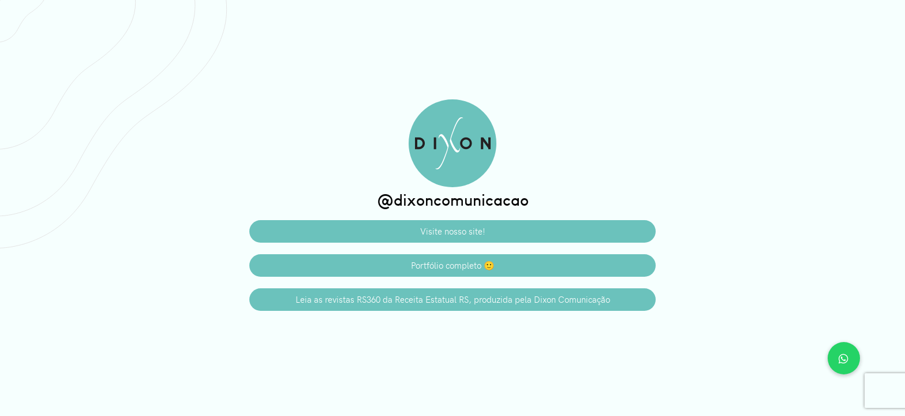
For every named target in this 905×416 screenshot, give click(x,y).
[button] (844, 358)
